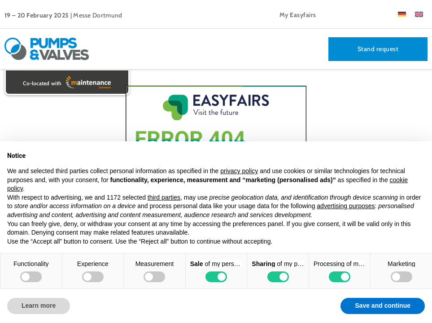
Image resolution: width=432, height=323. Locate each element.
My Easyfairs (297, 15)
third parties (164, 197)
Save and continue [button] (382, 305)
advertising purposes (346, 206)
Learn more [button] (39, 305)
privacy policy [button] (239, 171)
